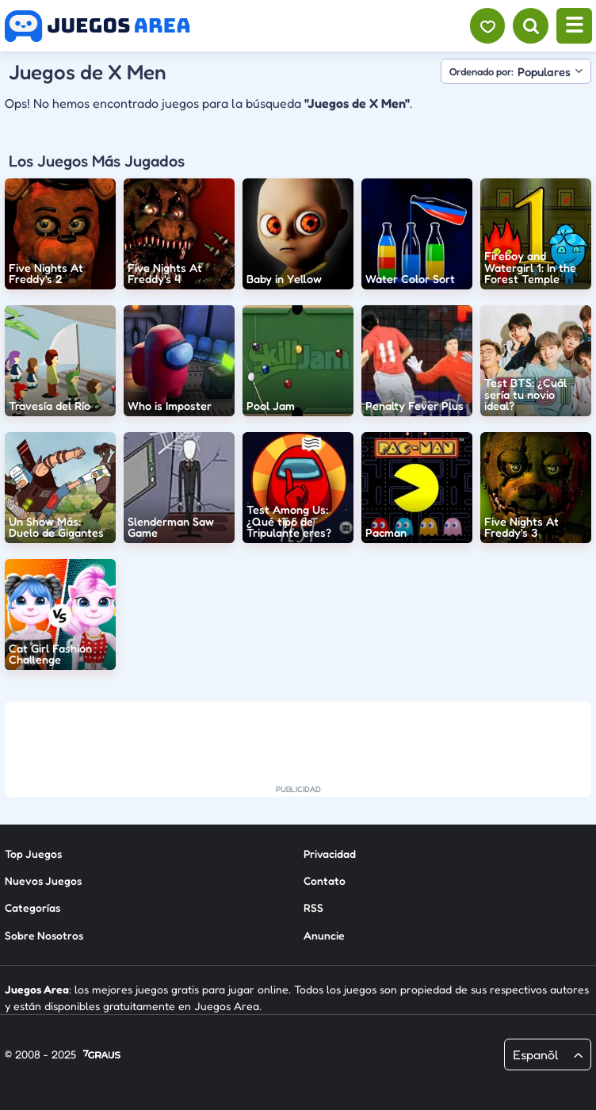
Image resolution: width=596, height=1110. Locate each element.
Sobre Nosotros (44, 935)
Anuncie (324, 935)
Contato (325, 880)
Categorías (32, 907)
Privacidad (330, 853)
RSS (313, 907)
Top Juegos (33, 853)
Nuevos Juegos (43, 880)
